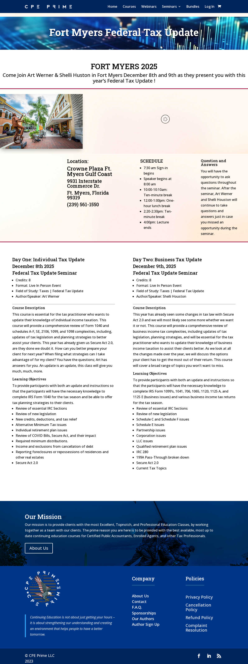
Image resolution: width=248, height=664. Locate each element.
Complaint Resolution (196, 627)
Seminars (169, 6)
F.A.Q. (137, 607)
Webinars (149, 6)
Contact (139, 601)
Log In (209, 6)
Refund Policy (199, 617)
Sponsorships (144, 613)
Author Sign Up (145, 624)
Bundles (192, 6)
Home (112, 6)
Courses (129, 6)
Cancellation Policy (198, 607)
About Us (38, 548)
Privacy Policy (199, 596)
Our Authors (143, 618)
